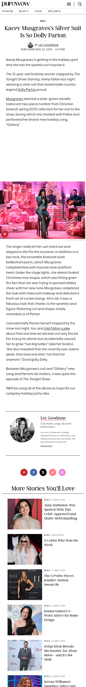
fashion (7, 11)
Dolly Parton (27, 90)
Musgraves (14, 99)
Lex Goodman (48, 45)
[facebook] (33, 472)
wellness (54, 11)
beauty (24, 11)
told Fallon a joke (57, 328)
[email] (62, 472)
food (38, 11)
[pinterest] (4, 234)
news (43, 21)
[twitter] (43, 472)
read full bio (46, 446)
